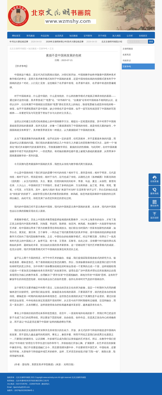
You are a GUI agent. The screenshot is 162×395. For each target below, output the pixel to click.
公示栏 (130, 35)
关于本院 (102, 35)
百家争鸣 (43, 48)
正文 (52, 48)
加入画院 (116, 35)
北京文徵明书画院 (18, 48)
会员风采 (59, 35)
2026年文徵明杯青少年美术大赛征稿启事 (65, 41)
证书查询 (88, 35)
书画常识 (127, 60)
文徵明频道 (128, 49)
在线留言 (143, 35)
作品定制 (45, 35)
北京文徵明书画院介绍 (112, 41)
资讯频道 (30, 35)
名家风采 (127, 54)
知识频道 (73, 35)
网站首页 (16, 35)
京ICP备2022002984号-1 (24, 390)
